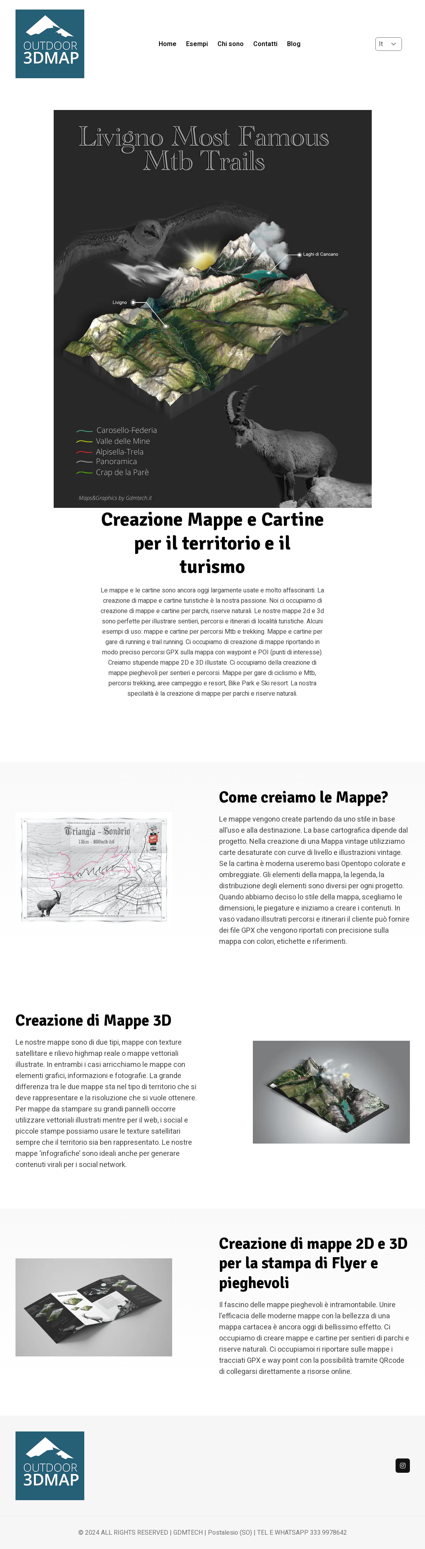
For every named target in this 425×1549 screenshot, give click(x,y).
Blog (294, 44)
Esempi (197, 44)
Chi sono (230, 44)
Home (168, 44)
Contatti (265, 44)
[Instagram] (403, 1465)
